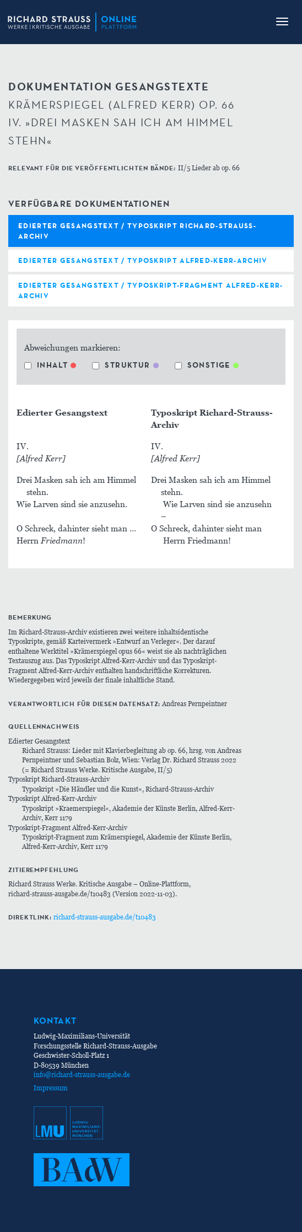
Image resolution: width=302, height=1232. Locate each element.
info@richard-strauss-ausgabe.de (82, 1074)
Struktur (121, 365)
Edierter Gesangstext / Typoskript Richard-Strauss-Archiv (137, 230)
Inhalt (46, 365)
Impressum (51, 1088)
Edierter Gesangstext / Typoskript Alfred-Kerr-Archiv (143, 260)
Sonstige (202, 365)
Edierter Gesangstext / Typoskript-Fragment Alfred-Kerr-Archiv (150, 290)
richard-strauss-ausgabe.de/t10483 (104, 917)
